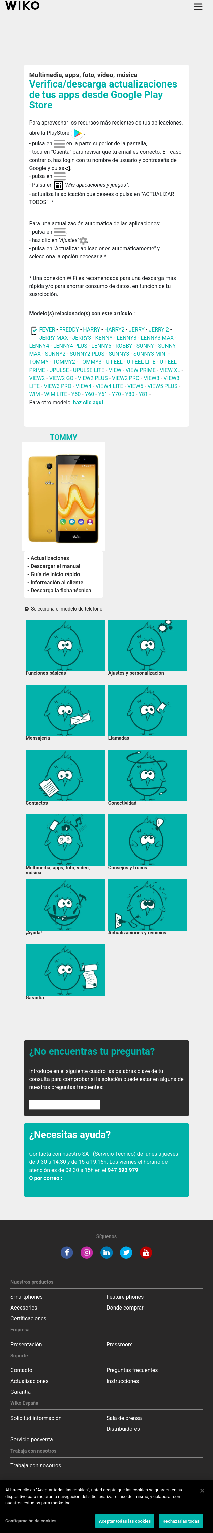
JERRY (137, 329)
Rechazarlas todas (181, 1525)
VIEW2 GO (61, 378)
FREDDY (69, 329)
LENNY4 (39, 346)
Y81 (143, 394)
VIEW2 (37, 378)
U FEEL (114, 362)
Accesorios (23, 1307)
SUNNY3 (119, 354)
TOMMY (39, 362)
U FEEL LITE (141, 362)
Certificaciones (28, 1318)
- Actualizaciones (48, 558)
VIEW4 (83, 386)
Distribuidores (123, 1429)
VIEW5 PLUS (162, 386)
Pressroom (119, 1344)
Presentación (26, 1344)
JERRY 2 (159, 329)
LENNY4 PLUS (70, 346)
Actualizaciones (29, 1381)
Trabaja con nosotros (35, 1465)
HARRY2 (114, 329)
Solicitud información (36, 1418)
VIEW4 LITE (109, 386)
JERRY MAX (53, 338)
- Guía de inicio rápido (53, 574)
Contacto (21, 1370)
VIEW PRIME (141, 370)
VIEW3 (151, 378)
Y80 (129, 394)
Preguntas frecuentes (132, 1370)
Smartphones (26, 1297)
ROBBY (123, 346)
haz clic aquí (88, 402)
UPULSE (59, 370)
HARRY (92, 329)
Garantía (20, 1392)
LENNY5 (101, 346)
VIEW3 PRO (57, 386)
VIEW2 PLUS (93, 378)
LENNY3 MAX (157, 338)
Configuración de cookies (30, 1525)
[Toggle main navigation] (198, 6)
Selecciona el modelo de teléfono (63, 609)
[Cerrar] (202, 1495)
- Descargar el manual (53, 566)
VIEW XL (170, 370)
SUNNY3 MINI (150, 354)
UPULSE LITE (88, 370)
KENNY (104, 338)
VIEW (115, 370)
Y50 (76, 394)
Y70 (116, 394)
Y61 (103, 394)
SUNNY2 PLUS (87, 354)
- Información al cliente (55, 582)
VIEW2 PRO (126, 378)
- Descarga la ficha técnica (59, 590)
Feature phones (125, 1297)
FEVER (47, 329)
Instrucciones (122, 1381)
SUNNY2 (55, 354)
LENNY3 (126, 338)
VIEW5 (136, 386)
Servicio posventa (31, 1439)
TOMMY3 (90, 362)
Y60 (89, 394)
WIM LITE (55, 394)
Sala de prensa (124, 1418)
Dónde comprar (125, 1307)
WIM (34, 394)
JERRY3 (82, 338)
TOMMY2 (64, 362)
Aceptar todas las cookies (125, 1525)
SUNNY (145, 346)
